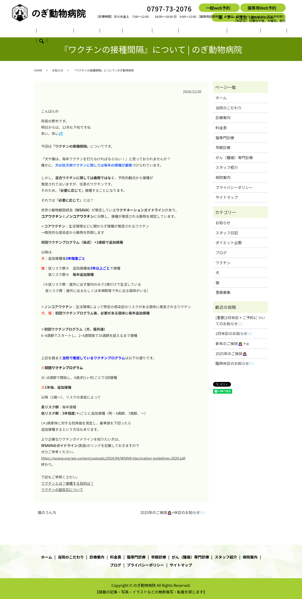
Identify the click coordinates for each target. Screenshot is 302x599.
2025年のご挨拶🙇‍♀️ (231, 353)
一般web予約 (218, 8)
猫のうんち (47, 512)
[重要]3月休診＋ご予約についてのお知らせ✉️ (240, 320)
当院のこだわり (67, 31)
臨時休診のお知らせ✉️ (235, 363)
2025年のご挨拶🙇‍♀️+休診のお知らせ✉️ (172, 512)
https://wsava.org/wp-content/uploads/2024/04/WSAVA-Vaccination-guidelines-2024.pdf (113, 458)
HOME (38, 70)
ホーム (45, 31)
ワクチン (223, 262)
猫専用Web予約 (261, 8)
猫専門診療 (127, 31)
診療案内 (91, 31)
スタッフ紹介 (211, 31)
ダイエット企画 (229, 242)
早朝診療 (147, 31)
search (263, 31)
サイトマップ (227, 197)
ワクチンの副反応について (62, 489)
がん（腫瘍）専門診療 (177, 31)
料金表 (108, 31)
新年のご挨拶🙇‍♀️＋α (232, 343)
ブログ (250, 31)
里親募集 (223, 292)
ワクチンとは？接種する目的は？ (67, 483)
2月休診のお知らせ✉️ (234, 333)
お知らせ (57, 70)
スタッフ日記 (227, 232)
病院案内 (233, 31)
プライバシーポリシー (234, 187)
